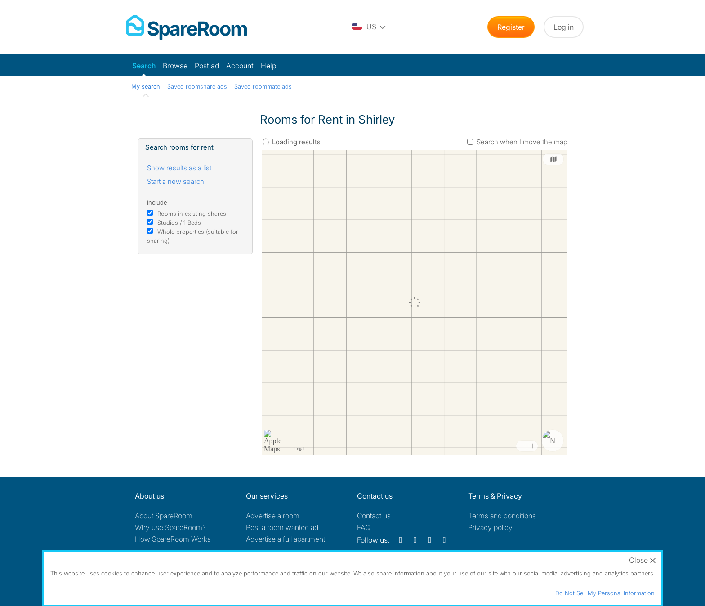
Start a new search (175, 181)
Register (511, 26)
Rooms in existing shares (191, 213)
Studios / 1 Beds (179, 222)
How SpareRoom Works (173, 539)
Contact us (374, 515)
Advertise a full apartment (285, 539)
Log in (563, 26)
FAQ (363, 527)
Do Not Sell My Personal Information (605, 593)
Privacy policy (490, 527)
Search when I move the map (522, 141)
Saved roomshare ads (197, 86)
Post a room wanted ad (282, 527)
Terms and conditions (502, 515)
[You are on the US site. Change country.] (369, 27)
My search (145, 86)
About (163, 515)
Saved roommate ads (263, 86)
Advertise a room (272, 515)
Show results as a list (179, 168)
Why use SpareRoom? (170, 527)
